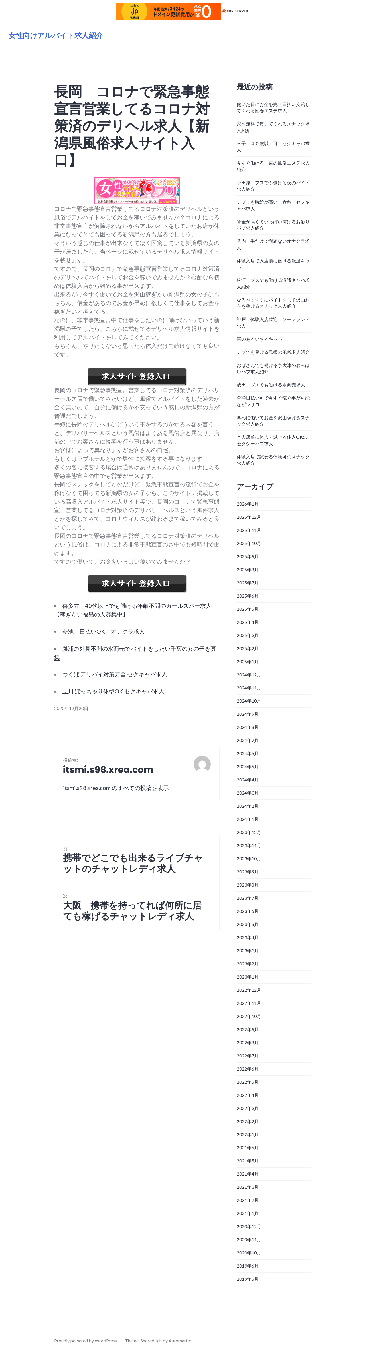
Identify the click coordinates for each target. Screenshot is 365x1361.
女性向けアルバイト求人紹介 (56, 36)
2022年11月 (249, 1003)
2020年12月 (249, 1226)
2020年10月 (249, 1252)
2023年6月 (248, 911)
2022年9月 (248, 1029)
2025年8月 (248, 569)
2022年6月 (248, 1068)
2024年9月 (248, 714)
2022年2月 (248, 1121)
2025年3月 (248, 635)
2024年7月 (248, 740)
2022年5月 (248, 1082)
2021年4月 (248, 1173)
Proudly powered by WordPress (85, 1340)
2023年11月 (249, 845)
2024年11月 (249, 687)
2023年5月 (248, 924)
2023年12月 (249, 832)
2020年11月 (249, 1239)
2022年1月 (248, 1134)
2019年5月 (248, 1279)
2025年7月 (248, 582)
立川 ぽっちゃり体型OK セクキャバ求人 (113, 691)
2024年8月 (248, 727)
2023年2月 (248, 963)
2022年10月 (249, 1016)
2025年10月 (249, 543)
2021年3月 (248, 1187)
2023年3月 (248, 950)
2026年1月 (248, 503)
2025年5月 (248, 609)
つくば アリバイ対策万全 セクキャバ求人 (114, 674)
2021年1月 (248, 1213)
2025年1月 (248, 661)
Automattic (180, 1340)
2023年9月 (248, 871)
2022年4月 (248, 1095)
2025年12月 (249, 517)
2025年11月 (249, 530)
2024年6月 (248, 753)
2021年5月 (248, 1160)
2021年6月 (248, 1147)
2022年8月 (248, 1042)
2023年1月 (248, 976)
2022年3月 (248, 1108)
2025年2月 (248, 648)
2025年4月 (248, 622)
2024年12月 (249, 674)
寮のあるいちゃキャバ (259, 339)
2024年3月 (248, 792)
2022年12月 (249, 990)
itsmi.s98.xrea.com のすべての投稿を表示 (116, 787)
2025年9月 (248, 556)
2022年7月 (248, 1055)
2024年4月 (248, 779)
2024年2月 (248, 806)
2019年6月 (248, 1265)
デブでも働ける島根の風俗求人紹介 (273, 352)
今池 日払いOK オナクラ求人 (103, 631)
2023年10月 (249, 858)
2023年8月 (248, 884)
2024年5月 (248, 766)
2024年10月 (249, 700)
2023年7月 (248, 898)
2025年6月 (248, 595)
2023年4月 (248, 937)
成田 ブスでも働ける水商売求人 (271, 384)
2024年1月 (248, 819)
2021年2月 (248, 1200)
